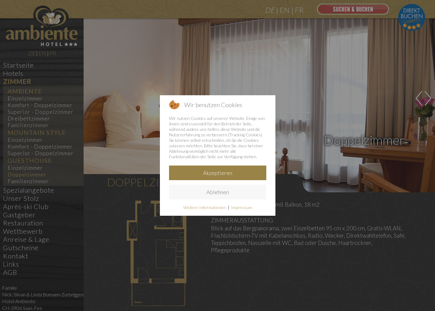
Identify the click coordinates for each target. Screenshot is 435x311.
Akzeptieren (217, 172)
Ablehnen (217, 192)
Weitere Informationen (204, 207)
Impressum (241, 207)
